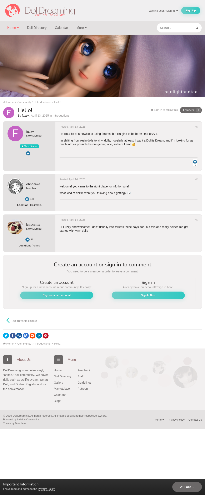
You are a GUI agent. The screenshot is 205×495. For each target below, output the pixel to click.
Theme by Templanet (14, 423)
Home (58, 370)
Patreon (83, 388)
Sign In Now (148, 295)
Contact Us (195, 419)
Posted (72, 126)
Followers (188, 110)
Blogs (57, 401)
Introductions (61, 115)
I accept (188, 487)
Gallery (58, 382)
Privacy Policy (176, 419)
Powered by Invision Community (21, 419)
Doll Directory (37, 28)
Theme (158, 419)
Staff (81, 376)
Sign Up (191, 10)
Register (30, 384)
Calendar (61, 28)
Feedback (84, 370)
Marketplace (62, 388)
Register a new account (57, 295)
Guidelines (84, 382)
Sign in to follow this (166, 109)
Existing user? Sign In (163, 10)
